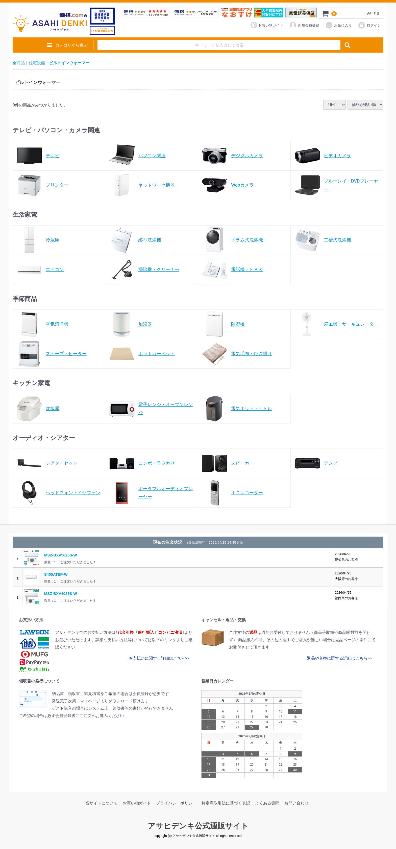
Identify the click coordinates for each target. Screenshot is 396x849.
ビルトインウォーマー (69, 63)
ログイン (369, 25)
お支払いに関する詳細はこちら (157, 658)
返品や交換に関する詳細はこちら (337, 658)
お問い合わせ (296, 803)
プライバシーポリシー (176, 803)
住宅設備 (37, 63)
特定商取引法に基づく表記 (226, 803)
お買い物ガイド (267, 25)
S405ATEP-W (56, 574)
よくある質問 (267, 803)
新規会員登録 (304, 25)
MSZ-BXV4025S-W (60, 593)
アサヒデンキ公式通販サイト (198, 826)
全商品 (19, 63)
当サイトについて (101, 803)
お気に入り (338, 25)
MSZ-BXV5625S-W (60, 555)
